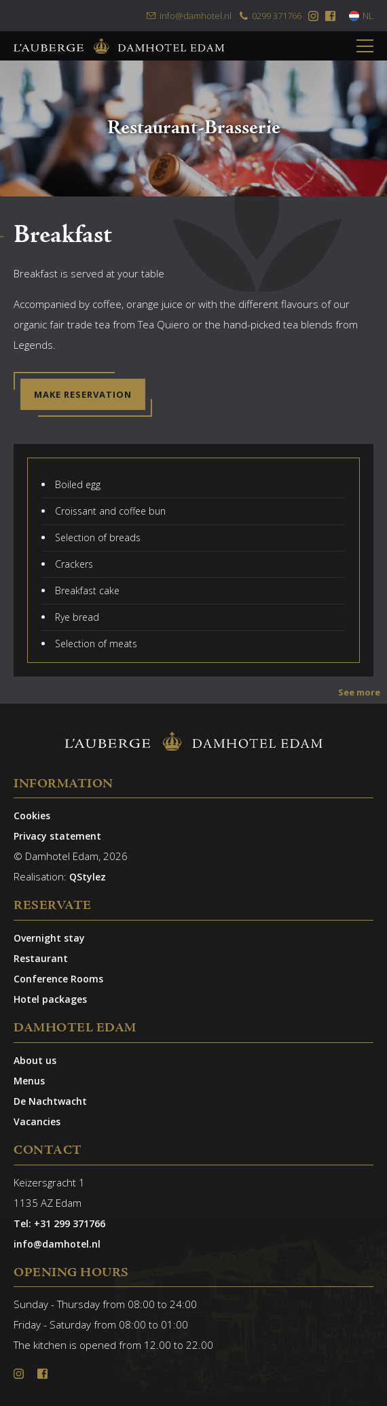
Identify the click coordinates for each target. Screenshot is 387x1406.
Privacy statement (57, 835)
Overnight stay (49, 937)
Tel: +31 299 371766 (59, 1223)
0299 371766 (269, 16)
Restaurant (41, 958)
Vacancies (37, 1121)
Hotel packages (50, 999)
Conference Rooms (58, 978)
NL (361, 16)
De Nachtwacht (50, 1101)
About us (35, 1060)
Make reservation (83, 394)
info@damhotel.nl (189, 16)
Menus (29, 1080)
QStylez (87, 876)
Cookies (32, 815)
